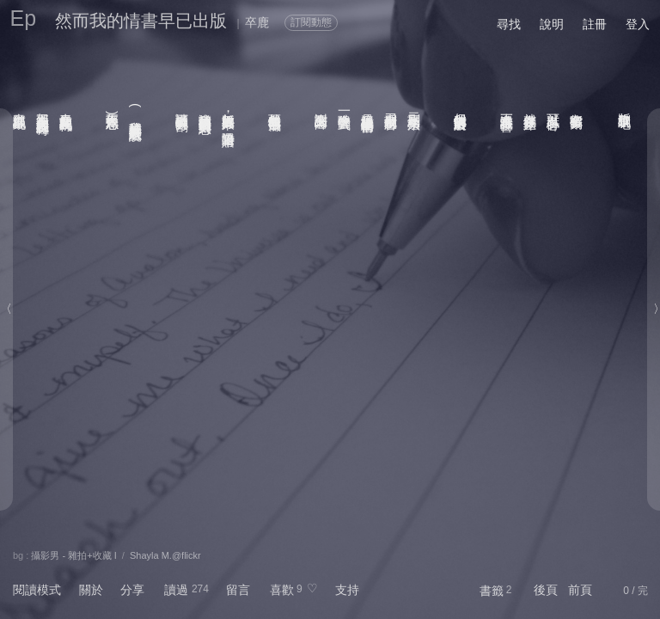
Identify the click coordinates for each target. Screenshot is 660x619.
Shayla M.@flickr (165, 555)
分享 (132, 590)
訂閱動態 (311, 22)
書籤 (492, 591)
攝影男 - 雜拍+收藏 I (73, 555)
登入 (638, 24)
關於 (91, 590)
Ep (23, 18)
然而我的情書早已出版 (141, 20)
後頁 (546, 590)
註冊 (595, 24)
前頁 (580, 590)
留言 (238, 590)
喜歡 (282, 590)
